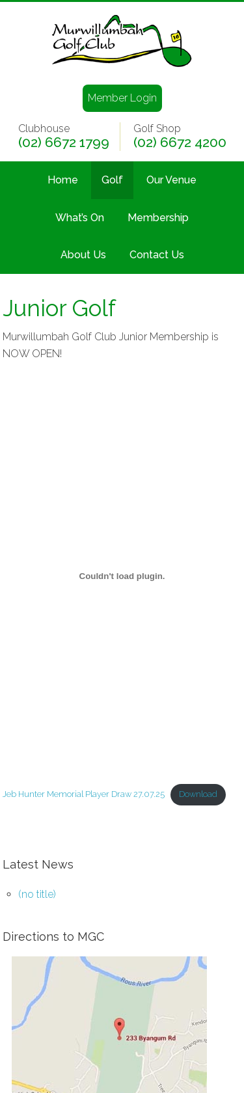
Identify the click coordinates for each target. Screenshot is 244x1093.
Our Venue (171, 180)
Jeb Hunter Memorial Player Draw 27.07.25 (84, 794)
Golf (112, 180)
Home (62, 180)
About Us (83, 255)
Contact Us (156, 255)
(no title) (37, 894)
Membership (158, 217)
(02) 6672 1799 (63, 142)
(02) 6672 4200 (179, 142)
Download (198, 794)
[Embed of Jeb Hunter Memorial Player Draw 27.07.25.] (122, 576)
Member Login (122, 98)
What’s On (79, 217)
